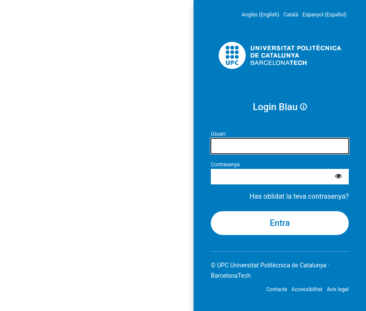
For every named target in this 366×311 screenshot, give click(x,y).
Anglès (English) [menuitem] (260, 15)
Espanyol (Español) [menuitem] (325, 15)
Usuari (218, 134)
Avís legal (338, 289)
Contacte (276, 289)
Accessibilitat (306, 289)
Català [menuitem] (291, 15)
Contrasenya (225, 165)
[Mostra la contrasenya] (338, 176)
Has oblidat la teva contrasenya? (299, 196)
